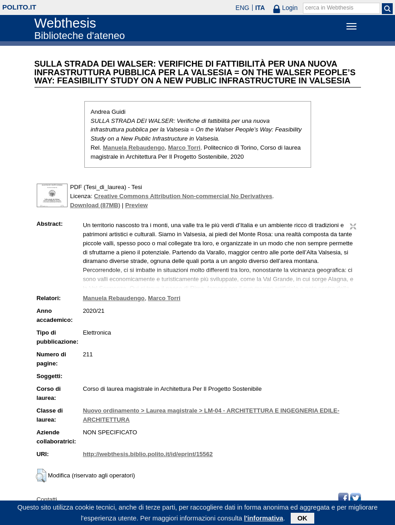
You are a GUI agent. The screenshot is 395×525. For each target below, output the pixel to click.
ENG (242, 8)
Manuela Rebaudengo (134, 147)
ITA (260, 8)
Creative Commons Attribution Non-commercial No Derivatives (183, 196)
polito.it (19, 7)
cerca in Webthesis (329, 8)
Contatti (47, 499)
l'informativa (263, 519)
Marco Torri (184, 147)
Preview (136, 205)
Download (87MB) (95, 205)
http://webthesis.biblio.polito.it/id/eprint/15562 (148, 454)
